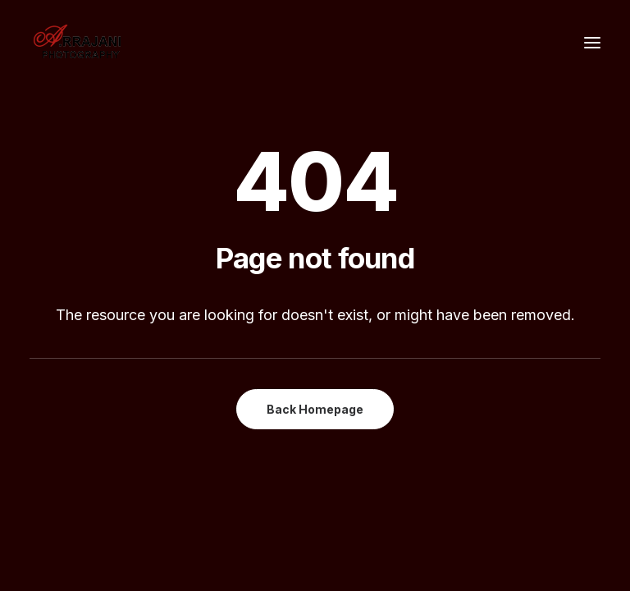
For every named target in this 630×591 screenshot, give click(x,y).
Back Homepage (315, 409)
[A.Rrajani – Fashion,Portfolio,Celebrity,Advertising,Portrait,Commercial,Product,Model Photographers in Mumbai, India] (77, 42)
